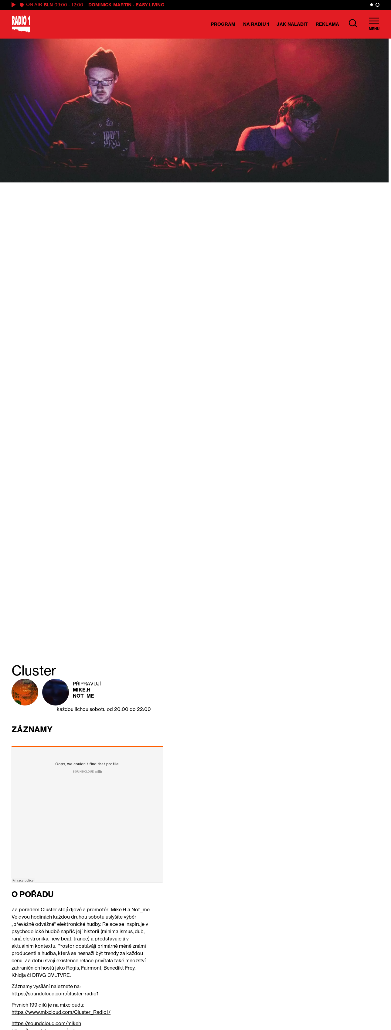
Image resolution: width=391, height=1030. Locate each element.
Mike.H (82, 690)
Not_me (83, 696)
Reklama (327, 24)
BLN (48, 5)
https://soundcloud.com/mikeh (46, 1023)
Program (223, 24)
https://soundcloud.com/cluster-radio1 (55, 994)
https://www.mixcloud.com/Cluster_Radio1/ (61, 1012)
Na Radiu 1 (256, 24)
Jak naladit (292, 24)
